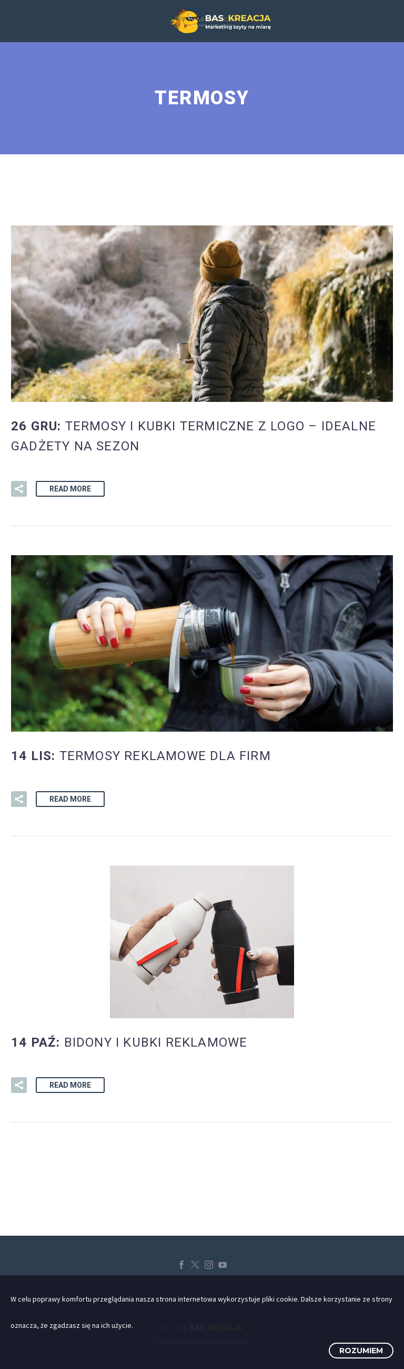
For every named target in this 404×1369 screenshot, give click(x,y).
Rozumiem (361, 1350)
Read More (70, 489)
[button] (19, 489)
